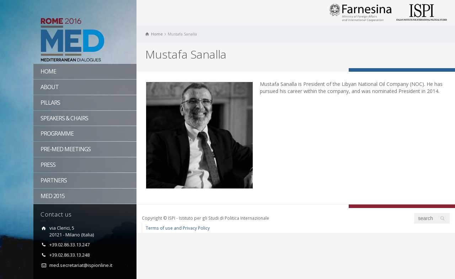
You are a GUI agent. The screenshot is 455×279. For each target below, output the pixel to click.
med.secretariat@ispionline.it (80, 265)
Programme (57, 133)
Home (48, 71)
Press (48, 165)
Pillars (50, 102)
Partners (54, 180)
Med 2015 (53, 196)
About (50, 87)
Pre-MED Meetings (66, 149)
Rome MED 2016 (84, 41)
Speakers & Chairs (64, 118)
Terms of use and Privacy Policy (178, 228)
